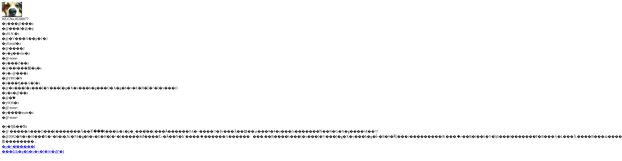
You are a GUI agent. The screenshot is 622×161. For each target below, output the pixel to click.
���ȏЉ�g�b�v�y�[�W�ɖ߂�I (33, 151)
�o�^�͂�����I (18, 146)
